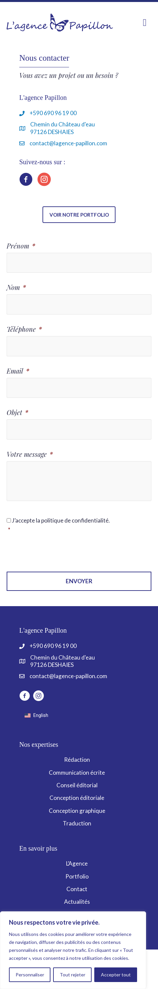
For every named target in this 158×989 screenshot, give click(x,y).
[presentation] (57, 553)
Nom (16, 287)
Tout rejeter (72, 974)
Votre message (30, 454)
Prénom (21, 246)
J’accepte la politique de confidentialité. (79, 526)
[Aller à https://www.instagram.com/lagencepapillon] (44, 180)
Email (18, 371)
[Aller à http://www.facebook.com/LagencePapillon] (24, 696)
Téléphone (24, 329)
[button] (79, 214)
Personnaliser (30, 974)
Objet (17, 412)
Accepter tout (116, 974)
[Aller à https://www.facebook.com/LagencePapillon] (26, 180)
